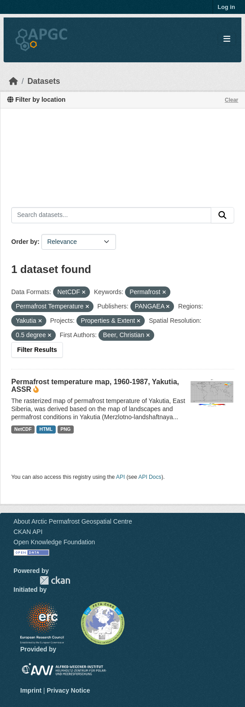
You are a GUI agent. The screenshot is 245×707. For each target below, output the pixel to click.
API (120, 477)
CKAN (55, 580)
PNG (66, 429)
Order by (24, 241)
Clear (231, 100)
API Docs (149, 477)
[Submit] (222, 215)
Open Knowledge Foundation (54, 542)
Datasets (43, 81)
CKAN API (28, 531)
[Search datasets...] (111, 215)
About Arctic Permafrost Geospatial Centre (72, 521)
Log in (226, 7)
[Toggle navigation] (227, 39)
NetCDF (23, 429)
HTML (46, 429)
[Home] (13, 81)
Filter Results (37, 349)
